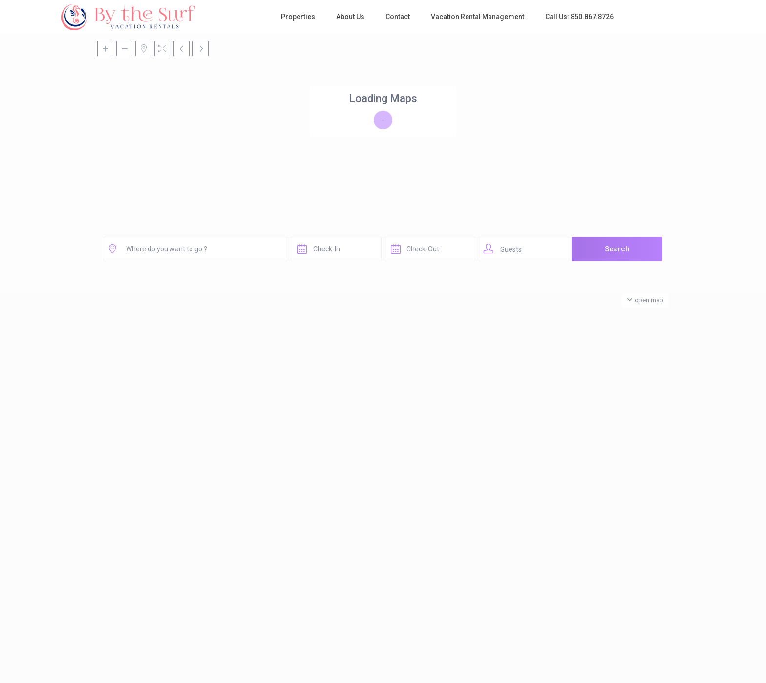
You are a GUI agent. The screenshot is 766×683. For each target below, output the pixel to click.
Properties (298, 17)
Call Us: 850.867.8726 (579, 17)
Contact (397, 17)
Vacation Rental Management (477, 17)
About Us (350, 17)
